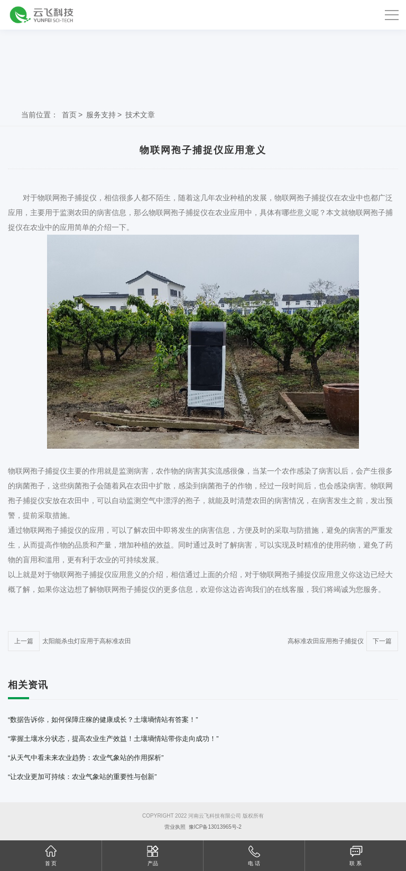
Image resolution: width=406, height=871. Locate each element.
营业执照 (175, 827)
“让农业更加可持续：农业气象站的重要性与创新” (82, 777)
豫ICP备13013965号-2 (215, 827)
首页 (69, 114)
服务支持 (101, 114)
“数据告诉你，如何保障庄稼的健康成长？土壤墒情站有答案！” (103, 720)
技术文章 (140, 114)
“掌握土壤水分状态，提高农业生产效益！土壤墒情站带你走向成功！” (113, 739)
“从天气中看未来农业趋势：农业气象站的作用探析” (86, 758)
